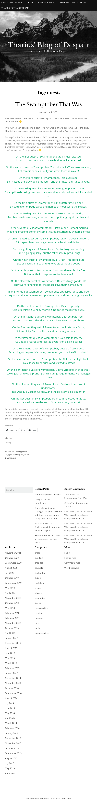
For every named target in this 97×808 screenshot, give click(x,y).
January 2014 (11, 733)
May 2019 (10, 587)
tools (37, 628)
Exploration (40, 572)
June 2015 (10, 653)
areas (37, 552)
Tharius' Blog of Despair (48, 45)
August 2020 (11, 567)
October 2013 (12, 748)
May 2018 (10, 607)
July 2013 (9, 763)
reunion (39, 613)
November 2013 (13, 743)
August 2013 (11, 758)
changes (39, 562)
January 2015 (11, 673)
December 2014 (13, 678)
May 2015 (10, 658)
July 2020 (9, 572)
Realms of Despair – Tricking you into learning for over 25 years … (47, 527)
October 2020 (12, 557)
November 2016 (13, 623)
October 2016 (12, 628)
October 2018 (12, 602)
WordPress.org (71, 567)
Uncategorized (21, 451)
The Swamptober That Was (48, 104)
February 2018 (12, 613)
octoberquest (18, 454)
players (38, 592)
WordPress (43, 798)
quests (26, 454)
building (39, 557)
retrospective (41, 607)
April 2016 (10, 633)
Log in (67, 552)
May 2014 (10, 713)
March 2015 (11, 663)
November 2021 (13, 552)
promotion (40, 597)
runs (37, 623)
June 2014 (10, 708)
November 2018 (13, 597)
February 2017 (12, 617)
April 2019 (10, 592)
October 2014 (12, 688)
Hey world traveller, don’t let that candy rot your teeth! (47, 539)
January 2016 (11, 638)
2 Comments (10, 458)
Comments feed (72, 562)
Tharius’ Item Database (73, 3)
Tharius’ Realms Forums (15, 8)
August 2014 (11, 698)
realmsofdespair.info (41, 3)
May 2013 (10, 768)
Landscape (66, 798)
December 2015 (13, 642)
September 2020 (13, 562)
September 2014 (13, 693)
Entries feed (70, 557)
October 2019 (12, 577)
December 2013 (13, 738)
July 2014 (9, 703)
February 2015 (12, 668)
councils (39, 567)
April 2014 (10, 718)
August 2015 (11, 648)
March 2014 (11, 723)
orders (38, 587)
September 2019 (13, 582)
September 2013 (13, 753)
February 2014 (12, 728)
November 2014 (13, 683)
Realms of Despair (11, 3)
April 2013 (10, 773)
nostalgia (39, 582)
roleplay (39, 617)
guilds (38, 577)
